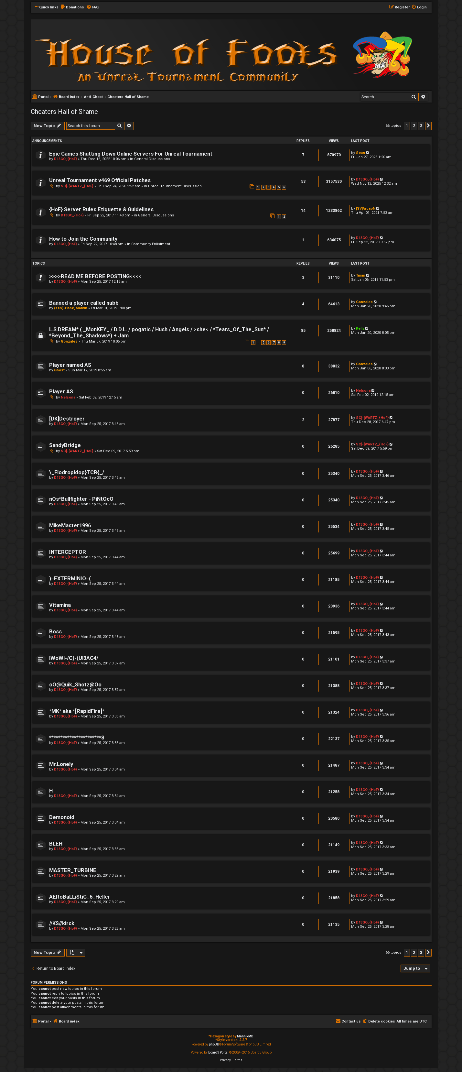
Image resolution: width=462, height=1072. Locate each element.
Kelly (360, 328)
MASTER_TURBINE (72, 870)
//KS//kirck (61, 923)
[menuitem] (72, 7)
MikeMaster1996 (70, 525)
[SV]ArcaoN (365, 208)
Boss (55, 632)
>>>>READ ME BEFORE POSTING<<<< (95, 276)
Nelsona (68, 397)
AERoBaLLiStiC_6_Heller (79, 897)
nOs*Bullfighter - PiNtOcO (81, 499)
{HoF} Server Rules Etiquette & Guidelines (101, 209)
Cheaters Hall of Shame (64, 111)
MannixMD (245, 1036)
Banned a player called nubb (84, 303)
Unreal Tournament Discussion (175, 186)
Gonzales (364, 302)
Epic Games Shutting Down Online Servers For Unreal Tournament (130, 154)
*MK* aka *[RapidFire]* (76, 711)
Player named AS (70, 365)
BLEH (55, 844)
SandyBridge (65, 445)
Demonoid (61, 817)
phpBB (214, 1044)
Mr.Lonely (61, 764)
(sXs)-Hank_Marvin (70, 308)
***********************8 (76, 738)
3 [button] (421, 125)
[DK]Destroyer (67, 419)
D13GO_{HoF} (65, 159)
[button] (428, 126)
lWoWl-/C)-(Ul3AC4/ (73, 658)
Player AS (61, 391)
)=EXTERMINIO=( (70, 578)
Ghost (59, 370)
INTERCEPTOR (67, 552)
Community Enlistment (150, 244)
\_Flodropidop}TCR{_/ (76, 472)
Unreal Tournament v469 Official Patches (100, 180)
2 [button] (414, 125)
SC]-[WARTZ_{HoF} (77, 186)
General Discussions (152, 159)
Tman (360, 275)
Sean (360, 153)
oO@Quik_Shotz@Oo (75, 685)
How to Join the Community (83, 239)
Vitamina (60, 605)
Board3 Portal (218, 1052)
